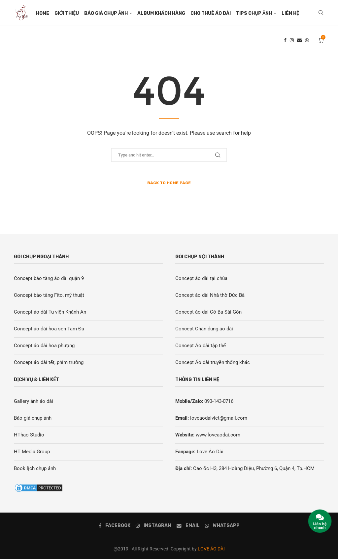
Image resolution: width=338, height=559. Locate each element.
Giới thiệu (66, 13)
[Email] (299, 41)
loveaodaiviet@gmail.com (218, 418)
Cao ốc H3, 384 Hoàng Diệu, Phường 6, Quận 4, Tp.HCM (254, 468)
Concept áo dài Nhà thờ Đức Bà (210, 295)
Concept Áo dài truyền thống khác (212, 362)
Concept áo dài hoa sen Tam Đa (49, 329)
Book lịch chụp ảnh (35, 468)
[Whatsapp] (307, 41)
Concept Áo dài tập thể (200, 346)
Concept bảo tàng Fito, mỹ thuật (49, 295)
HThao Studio (29, 435)
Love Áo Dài (210, 452)
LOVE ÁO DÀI (211, 548)
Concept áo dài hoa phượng (44, 346)
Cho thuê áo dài (210, 13)
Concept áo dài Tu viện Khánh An (50, 312)
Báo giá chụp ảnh (106, 13)
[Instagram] (292, 41)
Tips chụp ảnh (254, 13)
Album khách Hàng (161, 13)
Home (42, 13)
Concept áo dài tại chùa (201, 278)
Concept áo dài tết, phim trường (49, 362)
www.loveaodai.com (218, 435)
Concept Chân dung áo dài (204, 329)
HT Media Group (32, 452)
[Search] (321, 13)
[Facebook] (285, 41)
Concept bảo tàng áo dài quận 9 (49, 278)
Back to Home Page (169, 183)
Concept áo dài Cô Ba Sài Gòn (208, 312)
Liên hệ (290, 13)
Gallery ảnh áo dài (33, 401)
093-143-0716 (218, 401)
